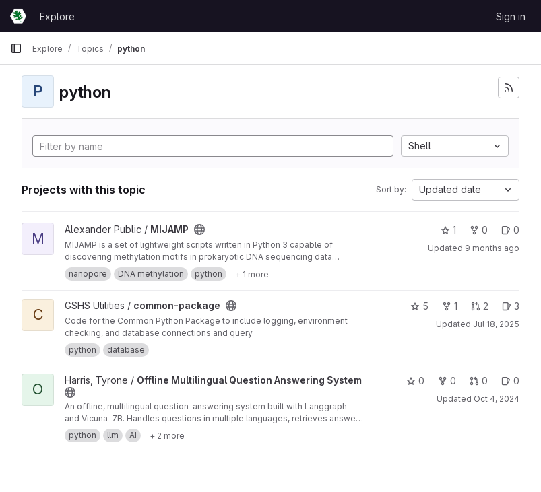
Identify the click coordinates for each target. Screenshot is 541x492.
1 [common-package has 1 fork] (449, 306)
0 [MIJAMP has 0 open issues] (510, 230)
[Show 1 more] (252, 274)
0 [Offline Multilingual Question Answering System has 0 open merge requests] (479, 380)
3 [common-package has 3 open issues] (510, 306)
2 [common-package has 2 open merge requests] (479, 306)
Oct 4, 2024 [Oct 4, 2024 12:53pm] (496, 399)
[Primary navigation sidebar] (16, 48)
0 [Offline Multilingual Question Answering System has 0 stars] (415, 380)
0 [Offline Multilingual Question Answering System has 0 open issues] (510, 380)
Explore (57, 16)
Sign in (511, 16)
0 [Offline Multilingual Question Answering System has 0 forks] (447, 380)
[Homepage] (18, 16)
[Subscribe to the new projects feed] (508, 87)
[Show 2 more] (167, 435)
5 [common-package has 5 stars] (419, 306)
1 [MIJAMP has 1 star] (448, 230)
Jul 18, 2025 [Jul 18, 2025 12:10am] (496, 324)
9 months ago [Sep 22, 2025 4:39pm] (492, 248)
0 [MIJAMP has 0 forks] (479, 230)
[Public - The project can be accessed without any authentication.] (199, 229)
